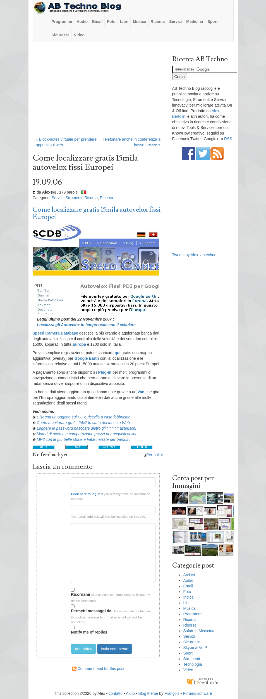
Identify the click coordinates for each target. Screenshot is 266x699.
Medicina (194, 21)
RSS (228, 138)
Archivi (189, 575)
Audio (82, 21)
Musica (139, 21)
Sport (212, 21)
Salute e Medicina (198, 631)
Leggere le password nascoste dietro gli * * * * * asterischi (86, 428)
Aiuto (130, 693)
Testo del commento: (55, 525)
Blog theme (148, 693)
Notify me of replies (89, 630)
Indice (188, 597)
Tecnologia (192, 664)
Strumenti (74, 198)
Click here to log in (85, 494)
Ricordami (80, 592)
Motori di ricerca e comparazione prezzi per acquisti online (87, 434)
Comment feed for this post (98, 668)
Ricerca (158, 21)
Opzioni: (61, 588)
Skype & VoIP (195, 647)
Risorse (90, 198)
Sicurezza (61, 35)
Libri (124, 21)
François (171, 693)
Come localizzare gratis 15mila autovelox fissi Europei (97, 213)
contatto (116, 693)
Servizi (175, 21)
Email (97, 21)
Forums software (197, 693)
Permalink (153, 455)
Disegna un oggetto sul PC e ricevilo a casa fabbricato (83, 417)
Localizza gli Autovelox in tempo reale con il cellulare (86, 325)
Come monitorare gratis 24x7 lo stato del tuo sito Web (83, 422)
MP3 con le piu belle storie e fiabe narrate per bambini (83, 439)
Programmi (62, 21)
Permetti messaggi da (91, 608)
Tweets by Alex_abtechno (194, 255)
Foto (111, 21)
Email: (62, 507)
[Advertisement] (98, 92)
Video (79, 35)
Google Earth (87, 358)
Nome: (62, 479)
